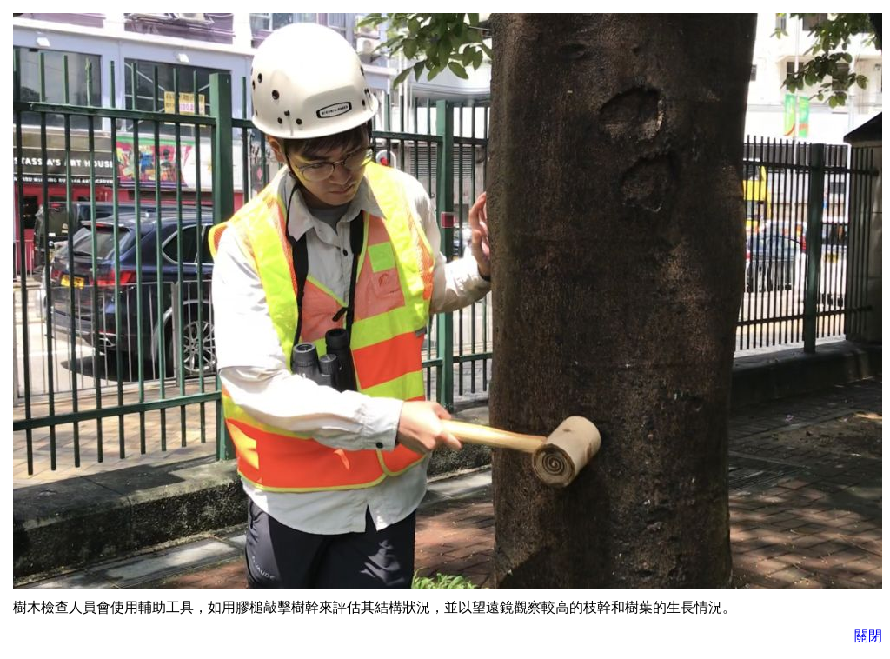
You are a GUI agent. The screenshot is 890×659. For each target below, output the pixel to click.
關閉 (868, 636)
